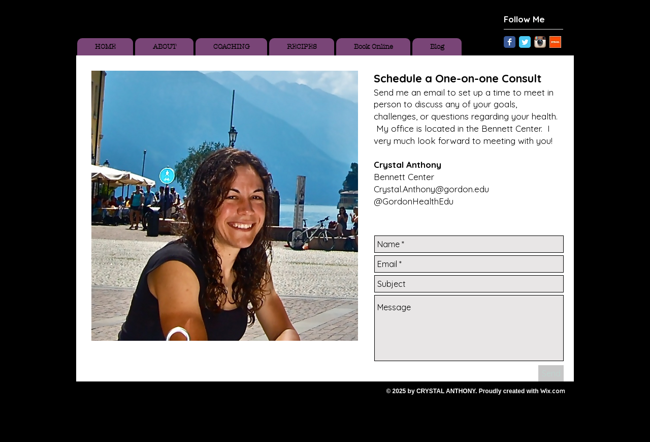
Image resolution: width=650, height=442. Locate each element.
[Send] (551, 373)
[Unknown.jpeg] (555, 42)
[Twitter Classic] (525, 42)
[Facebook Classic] (509, 42)
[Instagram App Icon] (540, 42)
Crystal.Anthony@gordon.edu (431, 189)
